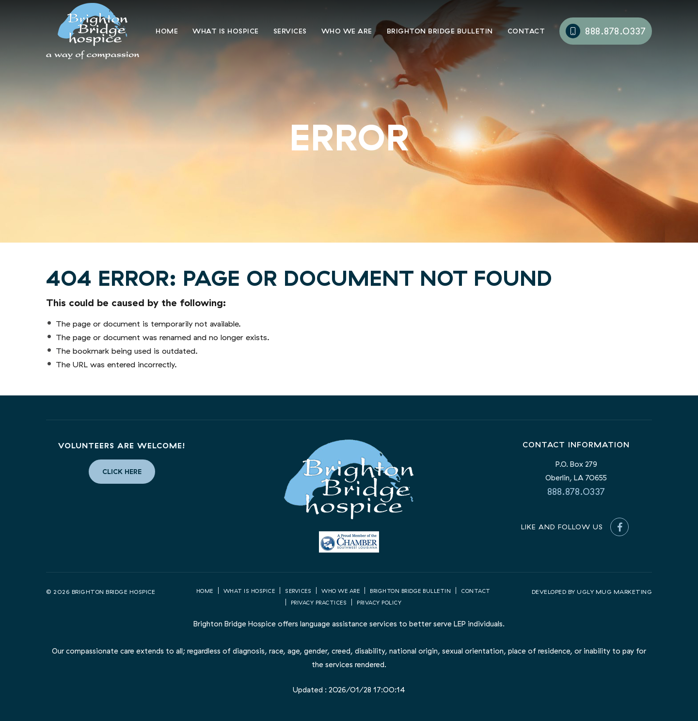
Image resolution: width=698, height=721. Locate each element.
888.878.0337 (606, 31)
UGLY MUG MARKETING (614, 591)
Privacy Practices (319, 602)
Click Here (122, 471)
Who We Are (346, 31)
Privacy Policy (379, 602)
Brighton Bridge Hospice (92, 31)
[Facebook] (619, 527)
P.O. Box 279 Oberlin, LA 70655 (576, 470)
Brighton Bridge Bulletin (440, 31)
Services (290, 31)
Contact (526, 31)
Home (167, 31)
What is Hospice (225, 31)
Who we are (340, 591)
